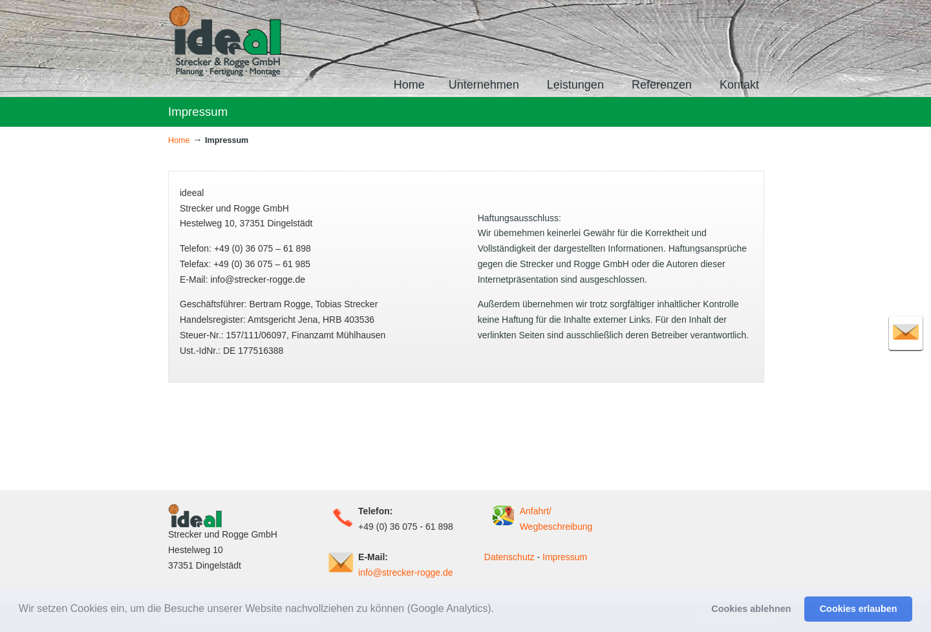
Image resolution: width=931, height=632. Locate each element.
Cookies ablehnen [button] (751, 609)
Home (179, 140)
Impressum (564, 557)
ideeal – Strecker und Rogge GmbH (225, 41)
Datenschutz (509, 557)
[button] (498, 610)
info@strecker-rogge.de (405, 572)
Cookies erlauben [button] (858, 609)
